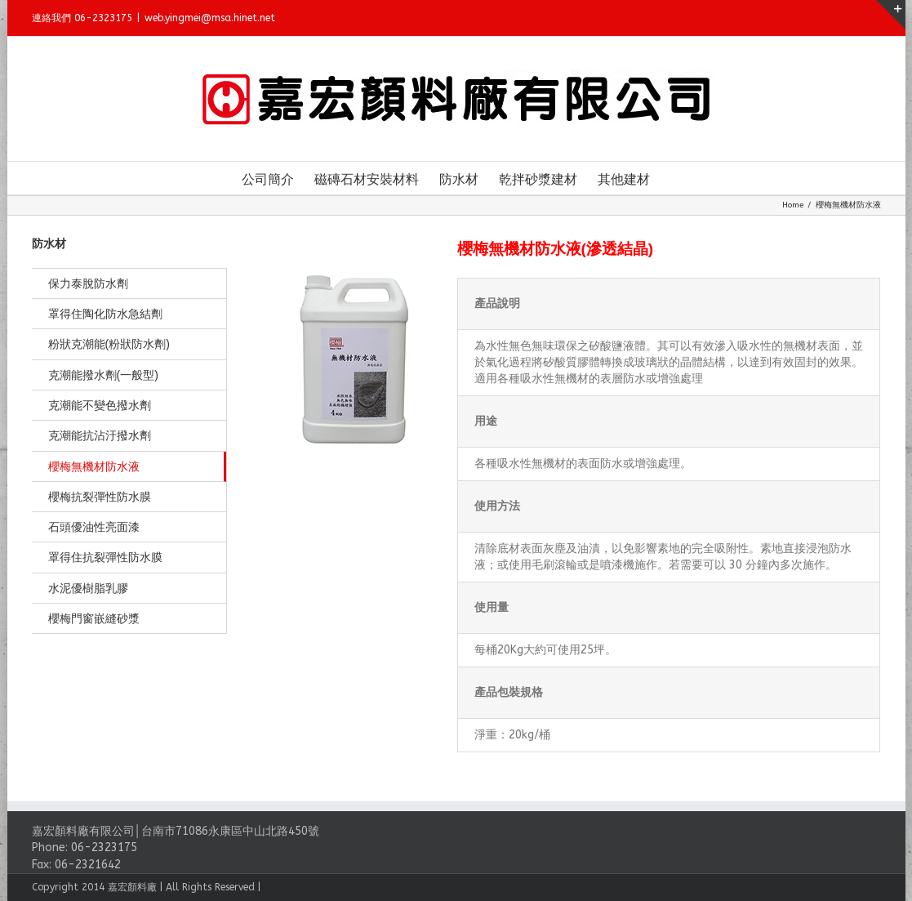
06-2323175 (100, 847)
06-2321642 (84, 865)
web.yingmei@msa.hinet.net (205, 18)
